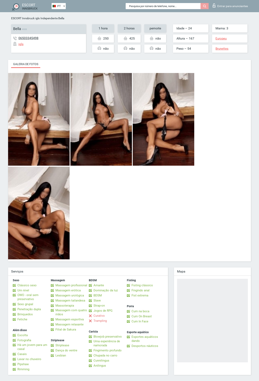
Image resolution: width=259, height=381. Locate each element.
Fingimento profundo (107, 350)
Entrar (230, 5)
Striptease (62, 345)
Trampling (100, 321)
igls (37, 18)
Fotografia (24, 340)
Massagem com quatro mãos (71, 312)
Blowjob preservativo (107, 336)
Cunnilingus (101, 360)
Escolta (22, 335)
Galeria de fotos (25, 64)
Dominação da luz (105, 290)
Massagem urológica (69, 295)
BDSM (97, 295)
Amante (98, 285)
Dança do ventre (66, 350)
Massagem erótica (68, 290)
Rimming (23, 369)
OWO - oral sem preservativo (27, 297)
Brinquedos (25, 314)
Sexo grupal (25, 304)
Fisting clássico (142, 285)
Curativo (99, 316)
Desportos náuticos (145, 346)
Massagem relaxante (69, 324)
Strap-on (99, 305)
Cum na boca (140, 311)
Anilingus (99, 365)
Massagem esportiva (69, 319)
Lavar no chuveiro (29, 359)
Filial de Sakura (65, 329)
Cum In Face (140, 321)
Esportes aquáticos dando (145, 339)
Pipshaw (23, 364)
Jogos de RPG (103, 310)
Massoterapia (64, 305)
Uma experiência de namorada (106, 343)
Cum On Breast (142, 316)
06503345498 (28, 38)
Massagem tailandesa (70, 300)
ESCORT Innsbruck (23, 18)
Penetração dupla (29, 309)
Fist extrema (140, 295)
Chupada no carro (105, 355)
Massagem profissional (71, 285)
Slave (97, 300)
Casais (22, 354)
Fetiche (22, 319)
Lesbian (60, 355)
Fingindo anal (141, 290)
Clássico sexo (27, 285)
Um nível (23, 290)
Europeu (221, 38)
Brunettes (221, 48)
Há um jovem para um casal (32, 347)
